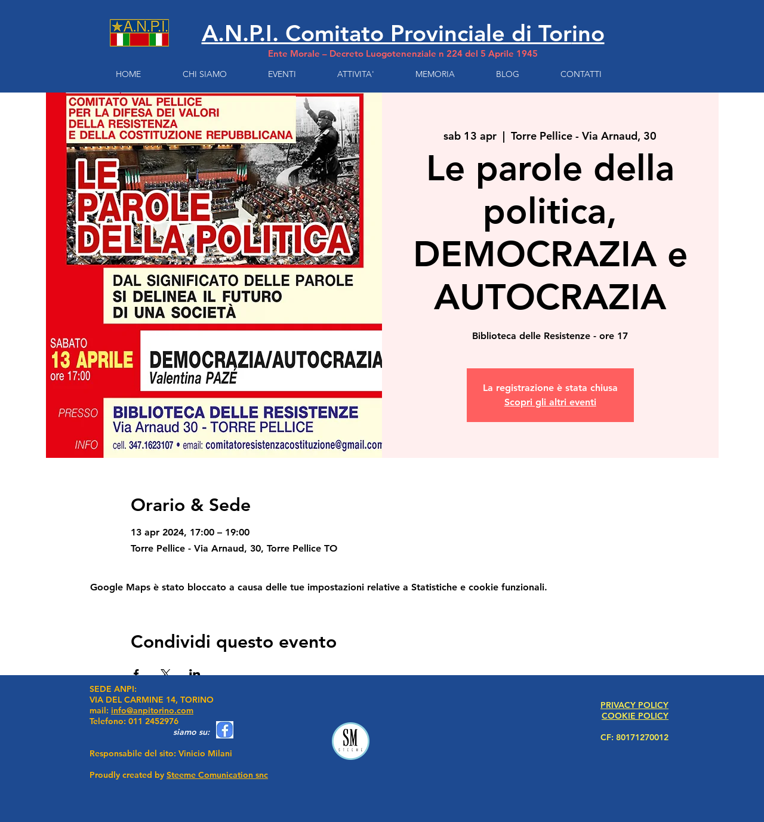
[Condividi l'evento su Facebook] (136, 674)
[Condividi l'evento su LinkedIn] (195, 674)
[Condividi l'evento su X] (165, 674)
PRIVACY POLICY (634, 705)
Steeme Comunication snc (217, 774)
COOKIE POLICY (635, 715)
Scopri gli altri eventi (550, 402)
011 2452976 (153, 721)
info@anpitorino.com (152, 710)
